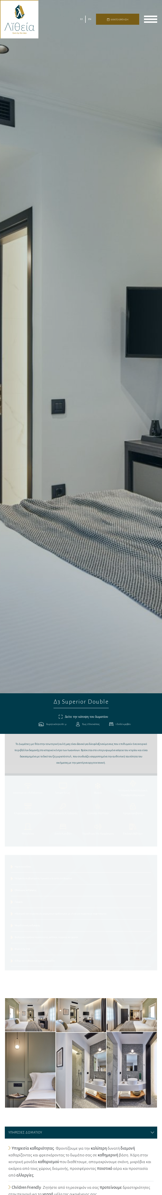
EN (89, 19)
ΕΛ (81, 19)
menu (150, 19)
